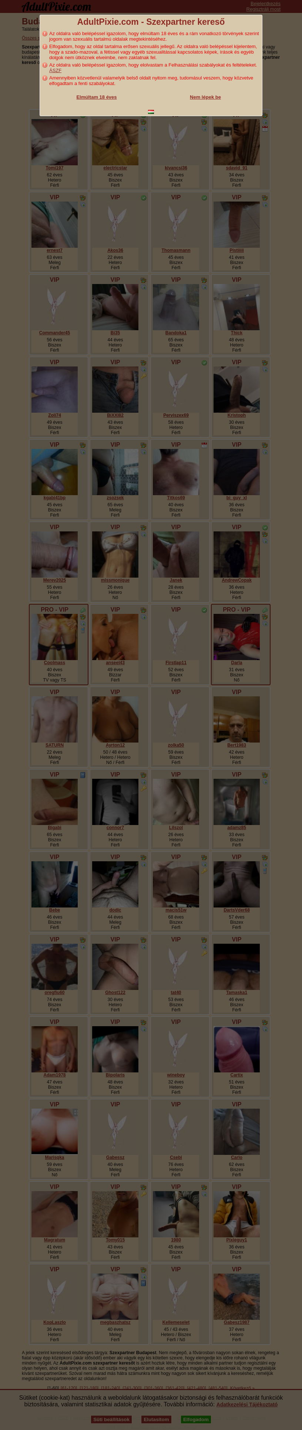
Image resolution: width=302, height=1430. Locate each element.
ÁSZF (55, 70)
